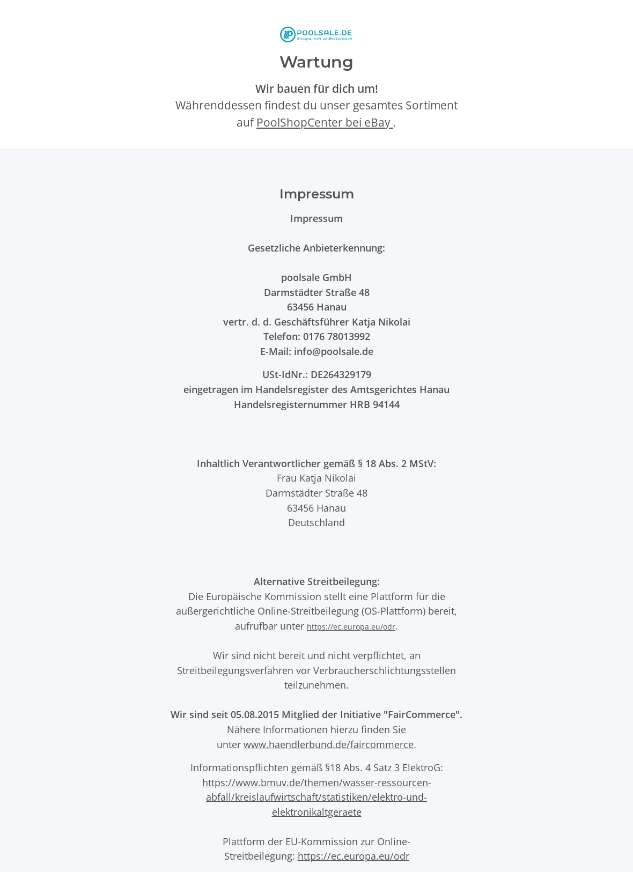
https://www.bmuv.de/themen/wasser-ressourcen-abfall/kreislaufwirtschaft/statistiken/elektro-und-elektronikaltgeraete (316, 796)
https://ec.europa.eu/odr (351, 627)
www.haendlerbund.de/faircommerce (329, 744)
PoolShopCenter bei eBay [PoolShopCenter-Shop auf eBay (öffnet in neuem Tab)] (324, 122)
